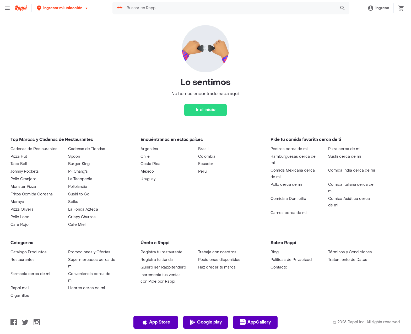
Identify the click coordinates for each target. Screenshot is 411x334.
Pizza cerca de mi (344, 148)
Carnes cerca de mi (289, 212)
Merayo (17, 201)
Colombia (206, 156)
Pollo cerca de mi (286, 184)
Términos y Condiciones (350, 252)
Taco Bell (18, 163)
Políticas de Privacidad (291, 259)
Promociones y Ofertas (89, 252)
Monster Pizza (23, 186)
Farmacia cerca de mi (30, 273)
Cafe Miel (76, 224)
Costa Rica (150, 163)
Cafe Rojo (19, 224)
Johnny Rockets (24, 171)
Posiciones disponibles (219, 259)
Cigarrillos (19, 295)
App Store (156, 322)
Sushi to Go (78, 194)
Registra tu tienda (156, 259)
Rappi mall (19, 288)
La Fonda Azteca (83, 209)
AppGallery (255, 322)
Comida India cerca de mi (351, 170)
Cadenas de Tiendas (86, 148)
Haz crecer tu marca (217, 267)
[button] (63, 8)
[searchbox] (229, 8)
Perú (202, 171)
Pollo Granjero (23, 179)
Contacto (279, 267)
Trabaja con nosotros (217, 252)
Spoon (74, 156)
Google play (206, 322)
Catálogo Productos (28, 252)
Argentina (149, 148)
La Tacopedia (80, 179)
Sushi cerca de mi (344, 156)
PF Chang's (78, 171)
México (147, 171)
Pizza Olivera (22, 209)
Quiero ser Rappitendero (163, 267)
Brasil (203, 148)
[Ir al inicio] (205, 110)
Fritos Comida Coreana (31, 194)
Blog (275, 252)
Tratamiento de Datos (347, 259)
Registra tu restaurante (161, 252)
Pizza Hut (18, 156)
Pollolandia (77, 186)
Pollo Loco (19, 217)
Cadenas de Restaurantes (33, 148)
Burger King (79, 163)
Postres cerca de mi (289, 148)
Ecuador (205, 163)
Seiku (73, 201)
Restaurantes (22, 259)
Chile (145, 156)
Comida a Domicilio (288, 198)
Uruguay (147, 179)
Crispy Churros (82, 217)
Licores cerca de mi (86, 288)
